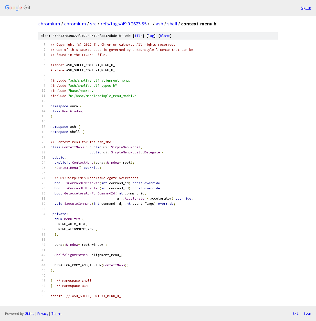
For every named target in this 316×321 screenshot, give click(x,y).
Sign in (306, 7)
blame (165, 36)
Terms (56, 313)
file (138, 36)
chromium (49, 24)
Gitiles (29, 313)
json (307, 313)
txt (295, 313)
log (151, 36)
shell (172, 24)
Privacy (42, 313)
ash (159, 24)
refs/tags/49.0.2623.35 (124, 24)
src (93, 24)
